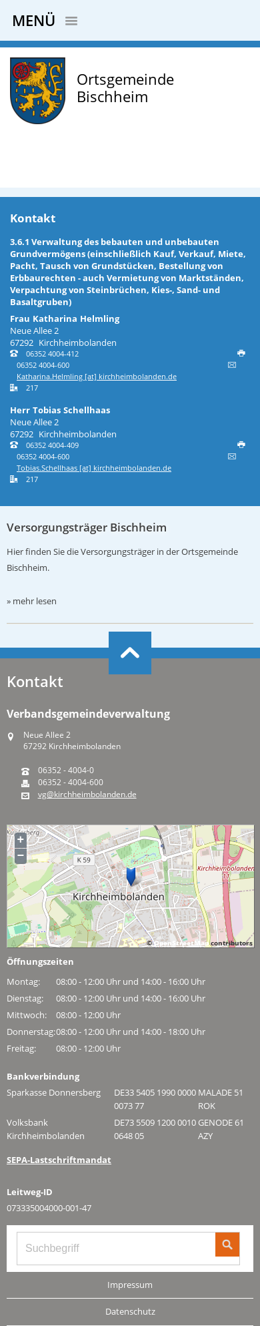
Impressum (130, 1285)
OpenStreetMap (181, 942)
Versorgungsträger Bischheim (87, 527)
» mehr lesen (32, 601)
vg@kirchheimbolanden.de (87, 795)
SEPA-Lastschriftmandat (59, 1160)
